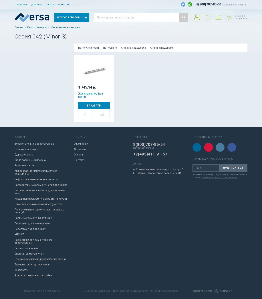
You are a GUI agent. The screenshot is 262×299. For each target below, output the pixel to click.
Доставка (36, 4)
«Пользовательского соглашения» (220, 177)
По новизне (110, 47)
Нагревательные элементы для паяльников (41, 184)
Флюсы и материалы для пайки (33, 275)
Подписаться (233, 168)
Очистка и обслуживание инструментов (38, 204)
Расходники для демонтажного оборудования (34, 241)
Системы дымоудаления (29, 253)
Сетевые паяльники (26, 248)
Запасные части (24, 165)
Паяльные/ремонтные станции (33, 217)
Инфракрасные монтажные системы (36, 179)
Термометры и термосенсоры (32, 264)
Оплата (50, 4)
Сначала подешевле (133, 47)
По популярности (88, 47)
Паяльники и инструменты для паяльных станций (39, 211)
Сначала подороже (162, 47)
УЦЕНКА (20, 234)
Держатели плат (25, 154)
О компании (21, 4)
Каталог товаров (37, 27)
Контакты (63, 4)
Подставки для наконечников (32, 223)
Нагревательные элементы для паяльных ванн (40, 192)
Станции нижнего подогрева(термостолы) (40, 259)
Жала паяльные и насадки (65, 27)
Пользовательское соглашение (42, 290)
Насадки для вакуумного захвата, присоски (41, 198)
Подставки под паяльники (30, 229)
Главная (19, 27)
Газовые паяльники (26, 149)
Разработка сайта (202, 291)
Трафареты (21, 270)
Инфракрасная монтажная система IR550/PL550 (36, 172)
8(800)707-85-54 (208, 4)
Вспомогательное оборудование (34, 143)
